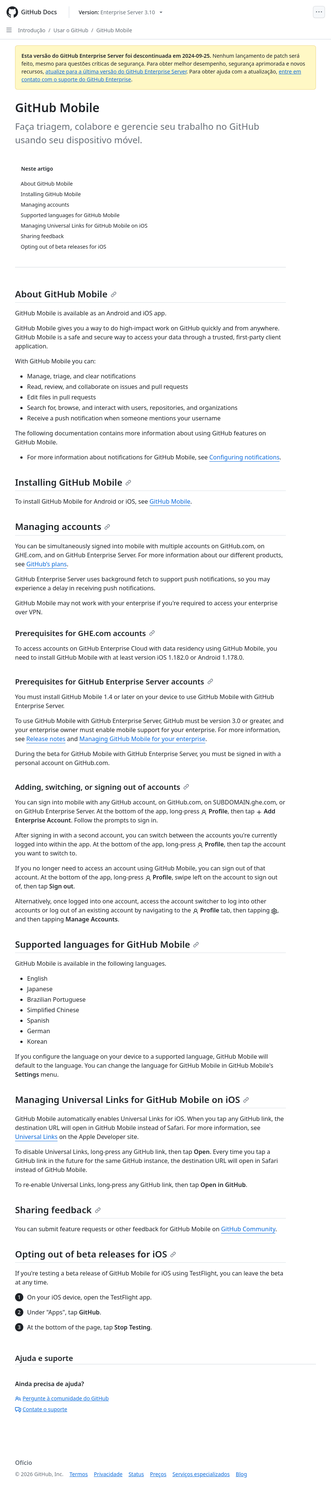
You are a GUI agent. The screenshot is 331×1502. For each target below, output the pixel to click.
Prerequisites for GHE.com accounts (85, 633)
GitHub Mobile (114, 30)
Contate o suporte (41, 1409)
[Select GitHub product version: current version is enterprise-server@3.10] (120, 12)
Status (136, 1474)
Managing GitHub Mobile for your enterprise (142, 739)
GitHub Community (248, 1229)
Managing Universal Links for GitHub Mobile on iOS (132, 1099)
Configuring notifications (245, 457)
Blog (241, 1474)
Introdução (32, 30)
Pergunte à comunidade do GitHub (62, 1398)
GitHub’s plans (46, 564)
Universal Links (36, 1137)
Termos (79, 1474)
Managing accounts (62, 526)
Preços (158, 1474)
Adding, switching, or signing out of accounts (102, 787)
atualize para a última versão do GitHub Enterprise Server (116, 71)
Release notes (45, 739)
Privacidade (108, 1474)
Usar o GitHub (70, 30)
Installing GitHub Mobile (73, 482)
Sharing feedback (58, 1209)
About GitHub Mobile (66, 294)
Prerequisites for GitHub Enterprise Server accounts (114, 682)
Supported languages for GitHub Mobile (107, 944)
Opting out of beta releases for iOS (95, 1254)
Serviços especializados (200, 1474)
